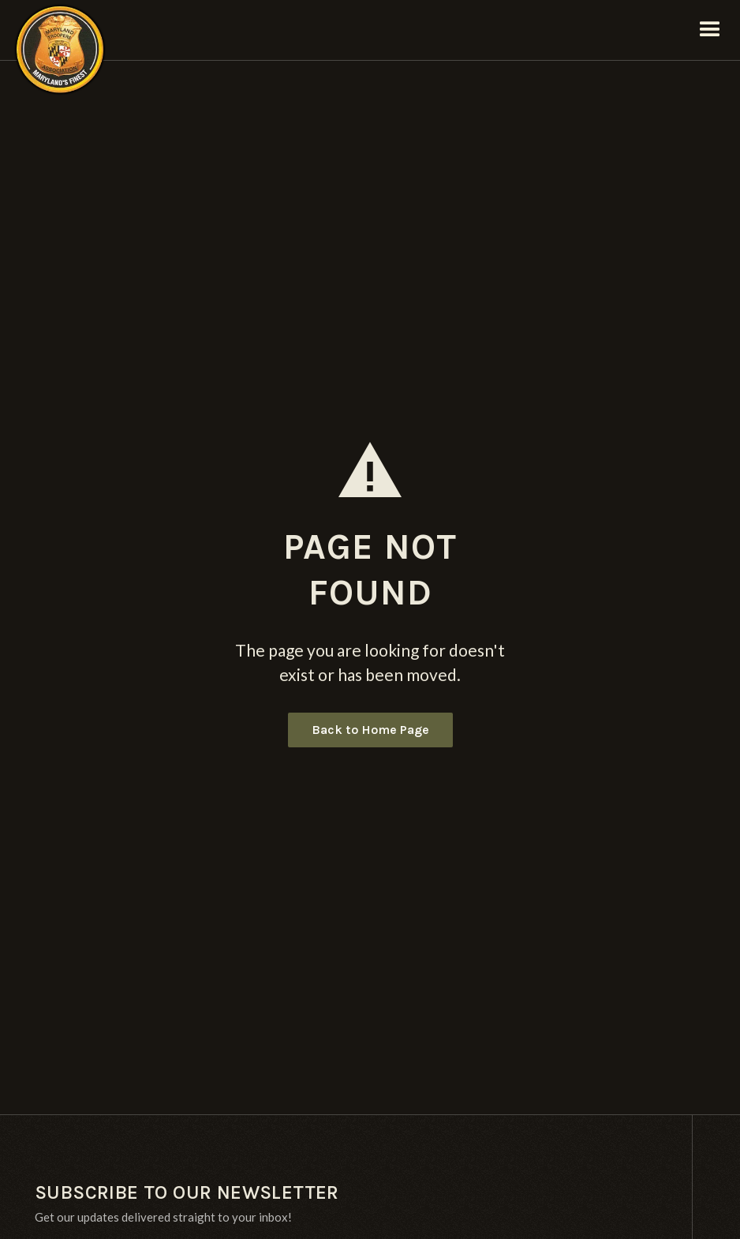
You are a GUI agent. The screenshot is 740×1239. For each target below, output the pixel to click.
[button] (710, 30)
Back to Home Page (370, 729)
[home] (60, 30)
